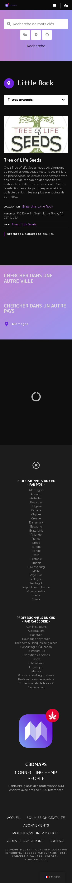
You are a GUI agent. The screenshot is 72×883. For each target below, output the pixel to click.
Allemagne (36, 490)
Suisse (36, 599)
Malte (36, 571)
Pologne (36, 579)
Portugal (36, 583)
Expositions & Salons (36, 655)
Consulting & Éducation (36, 647)
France (36, 538)
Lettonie (36, 559)
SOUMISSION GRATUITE (46, 818)
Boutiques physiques (36, 639)
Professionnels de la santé (36, 683)
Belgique (36, 502)
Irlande (36, 551)
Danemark (36, 522)
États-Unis (29, 206)
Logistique (36, 667)
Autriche (36, 498)
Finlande (36, 534)
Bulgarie (36, 506)
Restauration (36, 687)
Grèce (36, 542)
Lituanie (36, 563)
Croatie (36, 518)
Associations (36, 631)
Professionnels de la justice (36, 679)
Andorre (36, 494)
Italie (36, 555)
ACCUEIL (14, 818)
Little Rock (45, 206)
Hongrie (36, 547)
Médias (36, 671)
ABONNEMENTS (36, 825)
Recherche (36, 46)
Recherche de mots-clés (9, 24)
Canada (36, 510)
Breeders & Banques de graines (30, 234)
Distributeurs (36, 651)
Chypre (36, 514)
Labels (36, 659)
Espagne (36, 526)
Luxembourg (36, 567)
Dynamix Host (55, 853)
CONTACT (57, 841)
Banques (36, 635)
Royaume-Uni (36, 591)
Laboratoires (36, 663)
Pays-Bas (36, 575)
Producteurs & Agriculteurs (36, 675)
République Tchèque (36, 587)
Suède (36, 595)
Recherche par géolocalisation (47, 35)
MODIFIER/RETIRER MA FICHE (36, 833)
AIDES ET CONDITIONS (25, 841)
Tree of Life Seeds (24, 224)
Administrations (36, 626)
